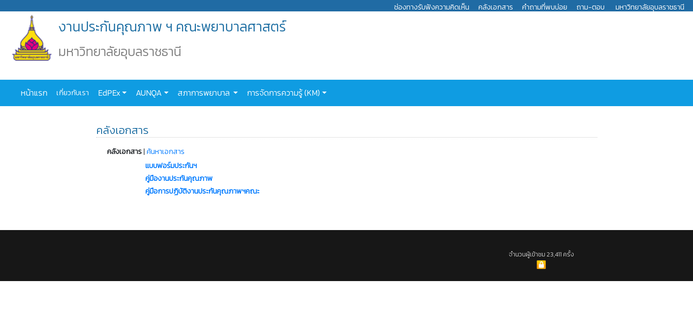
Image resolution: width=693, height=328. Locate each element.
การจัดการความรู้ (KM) (282, 93)
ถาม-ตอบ (590, 6)
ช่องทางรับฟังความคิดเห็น (431, 6)
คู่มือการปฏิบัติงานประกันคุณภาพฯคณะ (202, 190)
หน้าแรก (34, 93)
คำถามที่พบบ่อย (544, 6)
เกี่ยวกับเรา (72, 92)
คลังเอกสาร (495, 6)
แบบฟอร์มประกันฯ (171, 165)
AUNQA (148, 93)
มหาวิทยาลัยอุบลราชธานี (650, 6)
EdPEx (108, 93)
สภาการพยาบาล (203, 93)
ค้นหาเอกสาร (166, 151)
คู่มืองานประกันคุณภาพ (179, 178)
